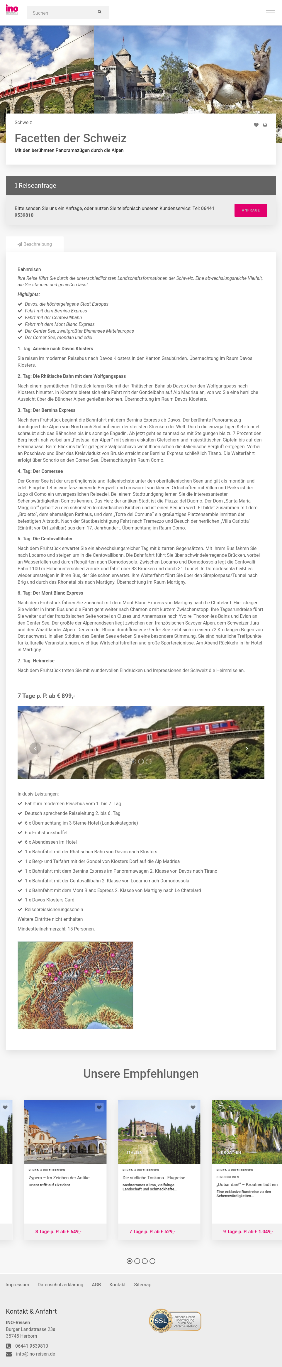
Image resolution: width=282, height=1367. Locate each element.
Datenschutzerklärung (61, 1285)
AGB (96, 1285)
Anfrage (251, 210)
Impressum (17, 1285)
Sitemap (143, 1285)
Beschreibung (35, 244)
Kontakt (117, 1285)
